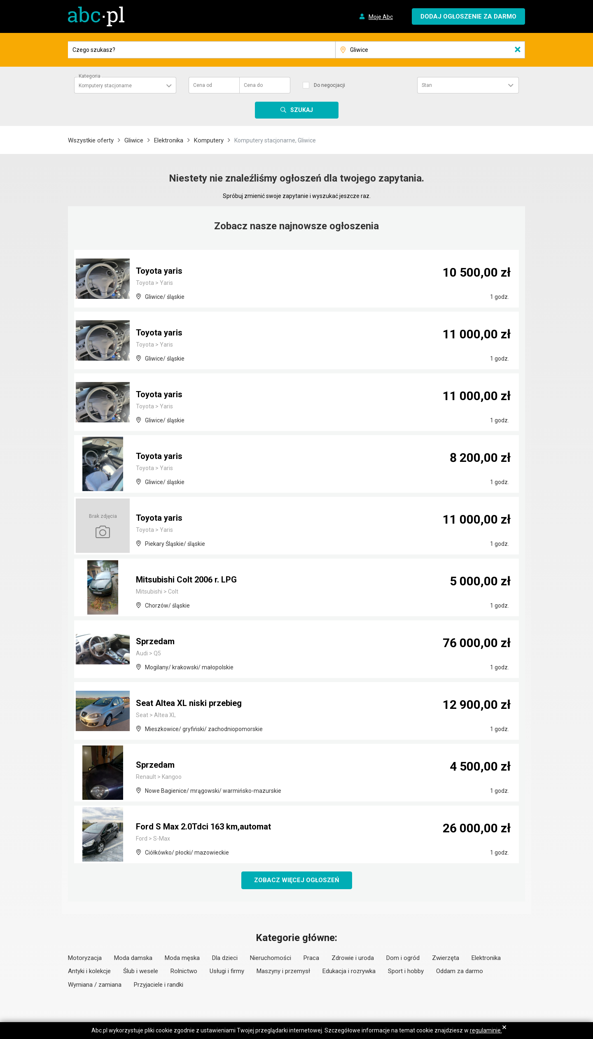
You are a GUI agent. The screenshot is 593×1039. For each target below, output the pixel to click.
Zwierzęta (445, 958)
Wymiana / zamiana (94, 984)
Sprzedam (155, 641)
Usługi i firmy (227, 971)
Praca (311, 958)
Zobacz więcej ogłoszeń (296, 880)
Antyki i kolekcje (89, 971)
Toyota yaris (159, 271)
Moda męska (182, 958)
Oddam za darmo (459, 971)
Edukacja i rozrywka (349, 971)
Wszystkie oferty (91, 140)
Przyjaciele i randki (158, 984)
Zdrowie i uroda (353, 958)
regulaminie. (486, 1030)
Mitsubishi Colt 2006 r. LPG (186, 580)
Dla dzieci (225, 958)
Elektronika (168, 140)
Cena (202, 85)
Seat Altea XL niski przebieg (189, 703)
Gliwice (133, 140)
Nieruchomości (270, 958)
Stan (427, 85)
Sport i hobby (406, 971)
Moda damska (133, 958)
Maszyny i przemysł (283, 971)
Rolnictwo (183, 971)
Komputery (209, 140)
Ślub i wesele (140, 971)
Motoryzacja (85, 958)
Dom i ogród (403, 958)
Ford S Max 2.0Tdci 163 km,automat (203, 827)
